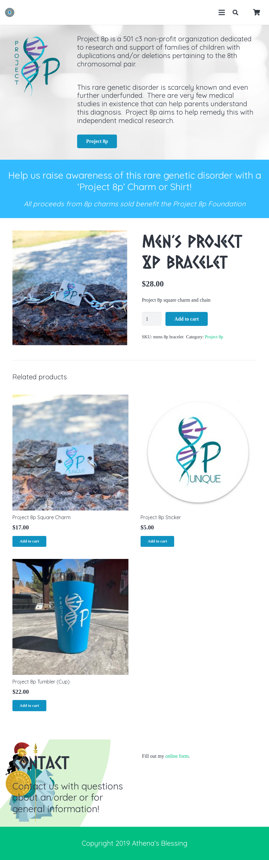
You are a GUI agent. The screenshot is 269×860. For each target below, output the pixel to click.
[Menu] (222, 12)
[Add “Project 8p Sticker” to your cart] (157, 541)
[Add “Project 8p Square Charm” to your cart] (29, 541)
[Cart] (256, 12)
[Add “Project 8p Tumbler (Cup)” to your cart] (29, 705)
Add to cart (186, 319)
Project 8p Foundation (209, 203)
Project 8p (214, 336)
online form (177, 756)
